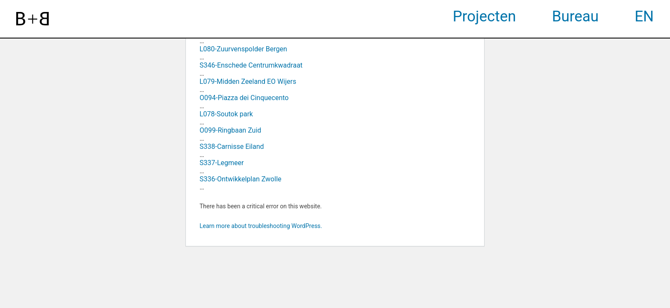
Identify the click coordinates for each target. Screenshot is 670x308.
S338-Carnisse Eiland (232, 146)
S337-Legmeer (222, 163)
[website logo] (32, 19)
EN (644, 16)
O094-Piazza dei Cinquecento (244, 98)
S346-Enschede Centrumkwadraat (251, 65)
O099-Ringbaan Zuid (230, 130)
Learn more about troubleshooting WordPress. (261, 225)
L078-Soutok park (226, 114)
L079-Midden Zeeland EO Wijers (248, 81)
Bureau (575, 16)
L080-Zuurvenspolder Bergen (243, 49)
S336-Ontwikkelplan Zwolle (241, 179)
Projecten (484, 16)
